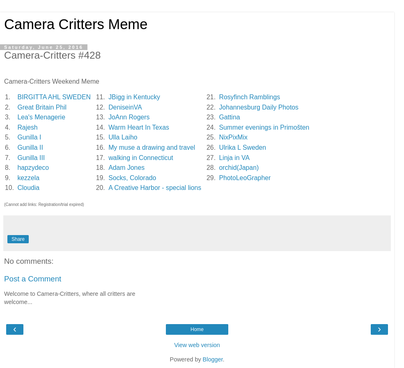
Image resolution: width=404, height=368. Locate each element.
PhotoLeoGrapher (245, 177)
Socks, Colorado (132, 177)
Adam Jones (126, 167)
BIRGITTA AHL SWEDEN (54, 97)
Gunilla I (29, 137)
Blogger (213, 359)
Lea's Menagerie (41, 117)
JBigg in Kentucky (134, 97)
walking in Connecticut (140, 157)
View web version (197, 345)
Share (18, 239)
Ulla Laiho (122, 137)
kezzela (28, 177)
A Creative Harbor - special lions (154, 187)
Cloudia (28, 187)
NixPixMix (233, 137)
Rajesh (27, 127)
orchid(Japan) (239, 167)
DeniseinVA (125, 107)
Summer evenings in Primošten (264, 127)
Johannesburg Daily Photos (258, 107)
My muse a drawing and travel (151, 147)
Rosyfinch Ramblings (249, 97)
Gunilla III (31, 157)
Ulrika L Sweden (242, 147)
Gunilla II (30, 147)
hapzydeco (33, 167)
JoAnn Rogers (128, 117)
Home (197, 329)
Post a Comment (32, 278)
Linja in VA (234, 157)
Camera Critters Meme (75, 24)
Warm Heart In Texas (138, 127)
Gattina (229, 117)
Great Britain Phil (42, 107)
